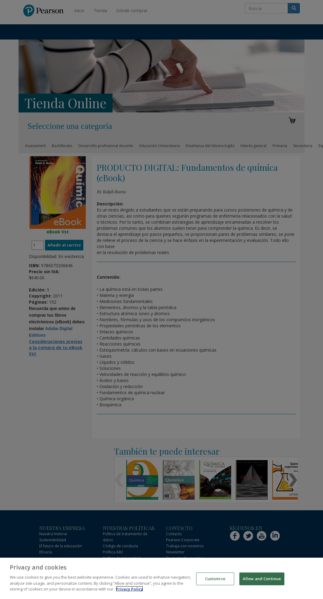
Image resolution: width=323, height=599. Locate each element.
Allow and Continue (262, 581)
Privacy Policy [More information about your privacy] (129, 592)
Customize (215, 581)
